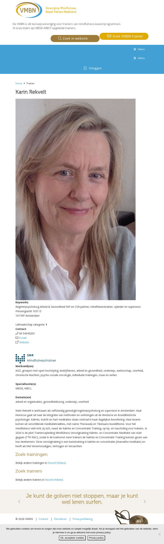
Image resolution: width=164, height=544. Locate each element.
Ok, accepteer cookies (72, 537)
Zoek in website (73, 38)
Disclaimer (60, 519)
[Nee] (159, 534)
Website (24, 342)
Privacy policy (96, 537)
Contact (43, 519)
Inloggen (95, 68)
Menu (139, 49)
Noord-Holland (57, 463)
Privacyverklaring (83, 519)
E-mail (22, 338)
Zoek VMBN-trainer (125, 36)
